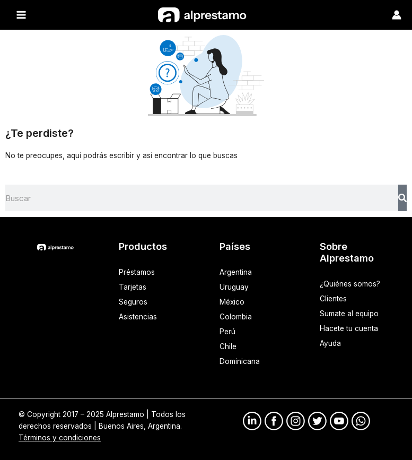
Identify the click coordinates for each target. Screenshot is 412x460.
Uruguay (234, 287)
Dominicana (240, 361)
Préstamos (137, 272)
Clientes (333, 298)
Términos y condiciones (60, 437)
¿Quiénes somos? (350, 284)
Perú (227, 331)
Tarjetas (132, 287)
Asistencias (138, 317)
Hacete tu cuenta (349, 328)
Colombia (236, 317)
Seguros (133, 302)
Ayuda (330, 343)
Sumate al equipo (349, 313)
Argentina (236, 272)
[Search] (402, 198)
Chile (228, 346)
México (232, 302)
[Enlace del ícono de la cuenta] (396, 15)
